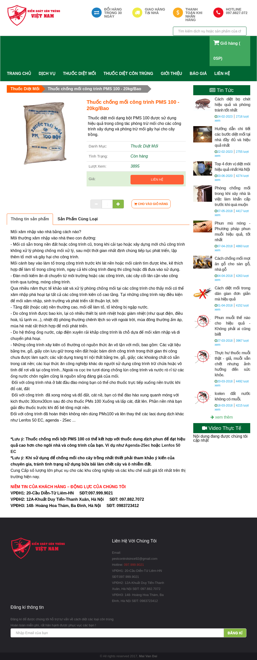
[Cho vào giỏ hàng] (151, 203)
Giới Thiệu (171, 73)
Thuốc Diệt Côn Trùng (128, 73)
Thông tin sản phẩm (30, 219)
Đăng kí (235, 633)
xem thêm (222, 417)
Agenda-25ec (137, 445)
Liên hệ (157, 179)
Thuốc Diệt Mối (79, 73)
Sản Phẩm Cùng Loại (77, 219)
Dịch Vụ (47, 73)
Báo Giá (198, 73)
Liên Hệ (222, 73)
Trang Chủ (19, 73)
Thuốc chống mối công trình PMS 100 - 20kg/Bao (94, 89)
